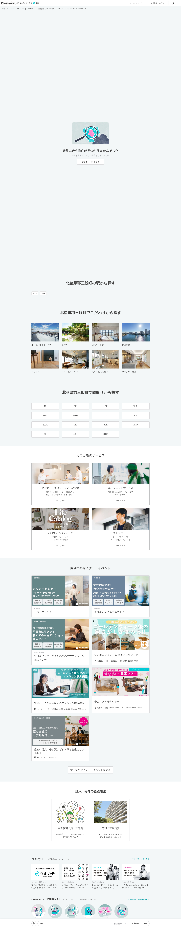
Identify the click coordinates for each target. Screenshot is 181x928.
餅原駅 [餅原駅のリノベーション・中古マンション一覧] (35, 293)
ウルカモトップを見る (141, 859)
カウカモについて (135, 3)
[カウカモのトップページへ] (19, 3)
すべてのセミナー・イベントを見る (90, 770)
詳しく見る (60, 501)
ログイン (158, 3)
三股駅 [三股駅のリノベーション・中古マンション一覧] (43, 293)
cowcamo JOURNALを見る (139, 899)
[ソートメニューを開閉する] (33, 923)
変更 (145, 923)
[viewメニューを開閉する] (41, 923)
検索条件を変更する (90, 162)
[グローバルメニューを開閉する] (178, 3)
